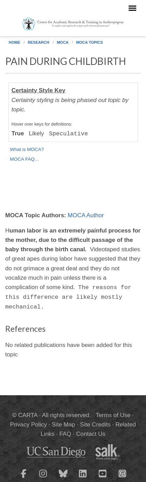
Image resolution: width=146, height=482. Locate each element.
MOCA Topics (89, 42)
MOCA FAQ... (24, 159)
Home (14, 42)
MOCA (62, 42)
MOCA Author (86, 215)
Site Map (63, 424)
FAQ (65, 434)
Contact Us (90, 434)
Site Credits (95, 424)
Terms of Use (113, 415)
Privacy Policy (28, 424)
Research (38, 42)
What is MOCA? (27, 149)
